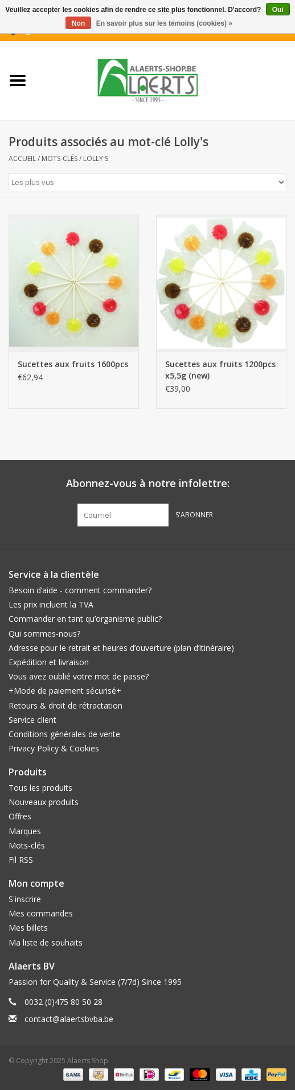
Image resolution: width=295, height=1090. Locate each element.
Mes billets (28, 927)
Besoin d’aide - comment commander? (80, 590)
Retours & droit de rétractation (65, 705)
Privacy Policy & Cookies (54, 748)
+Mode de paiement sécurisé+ (65, 690)
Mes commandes (41, 913)
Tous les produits (40, 787)
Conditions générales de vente (64, 734)
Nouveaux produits (44, 802)
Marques (25, 831)
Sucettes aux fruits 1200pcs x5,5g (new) (220, 370)
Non (78, 23)
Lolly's (95, 158)
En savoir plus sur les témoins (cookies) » (164, 23)
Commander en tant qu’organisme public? (85, 618)
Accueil (22, 158)
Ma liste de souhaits (46, 942)
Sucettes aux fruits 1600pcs (73, 364)
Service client (32, 719)
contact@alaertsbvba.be (68, 1018)
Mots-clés (59, 158)
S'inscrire (25, 899)
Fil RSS (21, 859)
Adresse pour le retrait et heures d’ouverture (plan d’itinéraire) (121, 647)
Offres (20, 816)
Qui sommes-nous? (44, 633)
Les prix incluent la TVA (51, 604)
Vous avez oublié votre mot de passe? (79, 676)
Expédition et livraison (49, 662)
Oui (278, 10)
